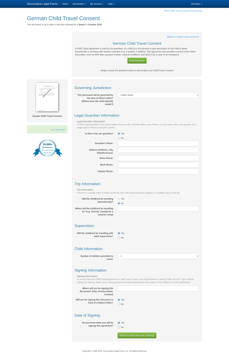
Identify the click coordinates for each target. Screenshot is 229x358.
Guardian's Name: (104, 143)
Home (65, 4)
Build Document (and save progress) (137, 335)
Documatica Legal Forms (42, 3)
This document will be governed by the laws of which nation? (95, 99)
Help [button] (111, 4)
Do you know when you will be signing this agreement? (97, 324)
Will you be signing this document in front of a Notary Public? (94, 301)
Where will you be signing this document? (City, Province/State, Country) (96, 291)
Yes (121, 133)
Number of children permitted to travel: (97, 257)
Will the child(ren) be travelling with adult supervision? (95, 234)
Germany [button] (196, 4)
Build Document (137, 60)
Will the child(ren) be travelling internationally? (97, 200)
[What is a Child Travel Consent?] (183, 37)
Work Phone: (106, 164)
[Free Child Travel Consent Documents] (183, 11)
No (121, 138)
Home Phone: (106, 158)
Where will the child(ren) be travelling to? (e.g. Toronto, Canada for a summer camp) (94, 211)
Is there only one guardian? (99, 133)
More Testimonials (58, 130)
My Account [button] (96, 4)
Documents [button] (79, 4)
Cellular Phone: (105, 171)
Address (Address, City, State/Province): (101, 151)
